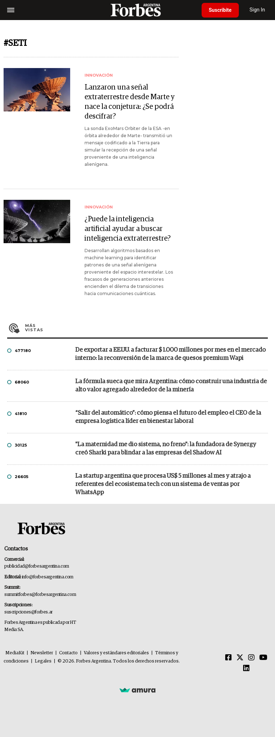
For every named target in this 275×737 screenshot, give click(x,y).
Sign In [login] (257, 10)
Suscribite (220, 10)
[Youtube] (263, 657)
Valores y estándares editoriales (116, 653)
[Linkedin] (246, 668)
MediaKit (14, 653)
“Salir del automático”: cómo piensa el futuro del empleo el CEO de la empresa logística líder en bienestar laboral (168, 417)
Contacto (68, 653)
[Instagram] (251, 657)
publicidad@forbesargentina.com (36, 566)
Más (146, 327)
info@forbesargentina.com (47, 577)
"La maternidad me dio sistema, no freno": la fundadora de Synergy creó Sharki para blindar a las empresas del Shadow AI (165, 449)
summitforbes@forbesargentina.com (40, 594)
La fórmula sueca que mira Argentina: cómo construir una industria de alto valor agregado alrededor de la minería (171, 386)
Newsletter (41, 653)
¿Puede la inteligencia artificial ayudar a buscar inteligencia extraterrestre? (128, 229)
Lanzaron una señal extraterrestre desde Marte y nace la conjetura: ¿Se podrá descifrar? (130, 102)
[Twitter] (239, 657)
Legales (43, 661)
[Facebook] (228, 657)
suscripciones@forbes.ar (28, 612)
